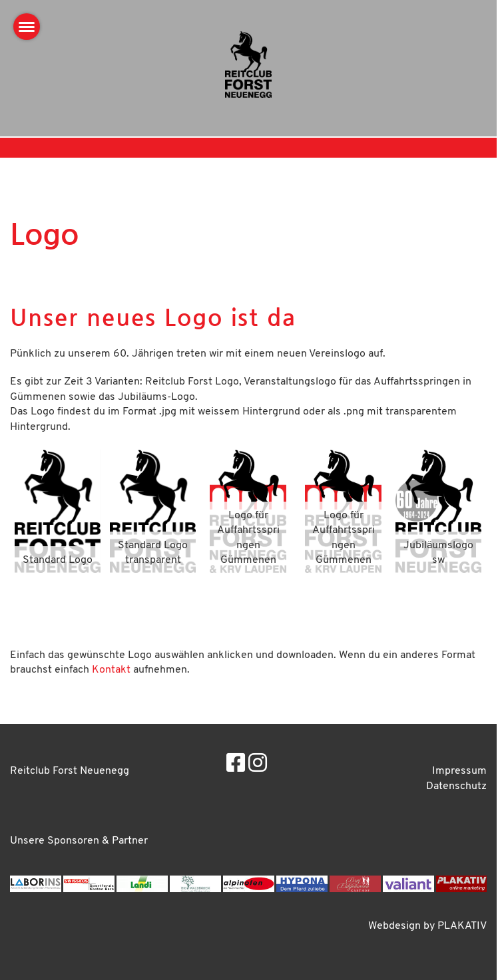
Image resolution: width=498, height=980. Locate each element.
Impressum (459, 771)
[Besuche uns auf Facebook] (235, 765)
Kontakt (111, 670)
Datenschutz (456, 786)
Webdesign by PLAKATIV (427, 926)
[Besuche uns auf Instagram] (257, 765)
